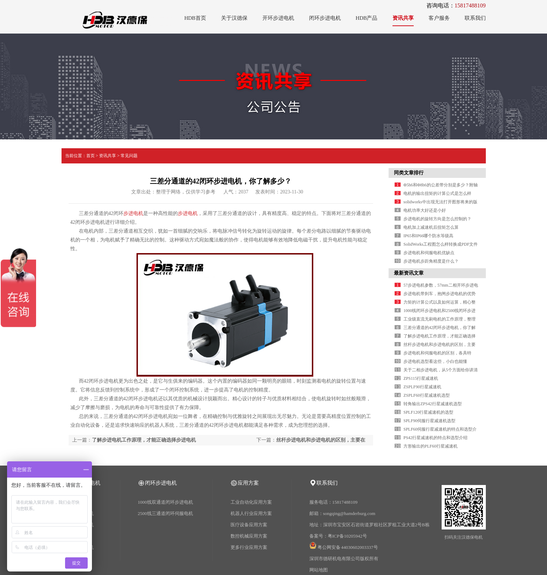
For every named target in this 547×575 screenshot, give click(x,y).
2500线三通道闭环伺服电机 (165, 513)
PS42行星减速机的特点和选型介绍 (435, 437)
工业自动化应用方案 (251, 502)
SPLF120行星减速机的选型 (428, 412)
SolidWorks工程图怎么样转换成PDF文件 (440, 244)
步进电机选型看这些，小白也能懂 (435, 361)
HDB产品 (367, 18)
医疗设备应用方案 (249, 524)
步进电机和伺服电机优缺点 (428, 252)
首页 (90, 155)
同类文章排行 (409, 172)
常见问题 (129, 155)
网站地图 (318, 570)
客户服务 (439, 18)
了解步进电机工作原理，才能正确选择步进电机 (144, 440)
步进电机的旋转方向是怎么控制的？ (437, 218)
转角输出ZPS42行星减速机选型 (432, 403)
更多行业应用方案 (249, 547)
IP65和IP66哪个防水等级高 (428, 235)
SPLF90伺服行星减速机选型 (429, 420)
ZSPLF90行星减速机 (422, 386)
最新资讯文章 (409, 273)
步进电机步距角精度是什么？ (431, 261)
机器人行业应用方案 (251, 513)
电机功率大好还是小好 (424, 210)
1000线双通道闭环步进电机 (165, 502)
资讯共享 (403, 18)
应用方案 (248, 483)
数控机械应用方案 (249, 536)
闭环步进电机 (325, 18)
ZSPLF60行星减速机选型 (426, 395)
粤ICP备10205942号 (347, 536)
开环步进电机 (278, 18)
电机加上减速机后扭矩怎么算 (431, 227)
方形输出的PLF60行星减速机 (430, 446)
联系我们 (475, 18)
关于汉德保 (234, 18)
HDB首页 (195, 18)
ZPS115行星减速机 (420, 378)
